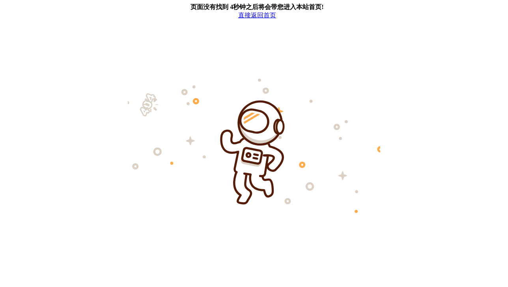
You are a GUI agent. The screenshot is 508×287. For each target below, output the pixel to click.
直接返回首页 (257, 15)
